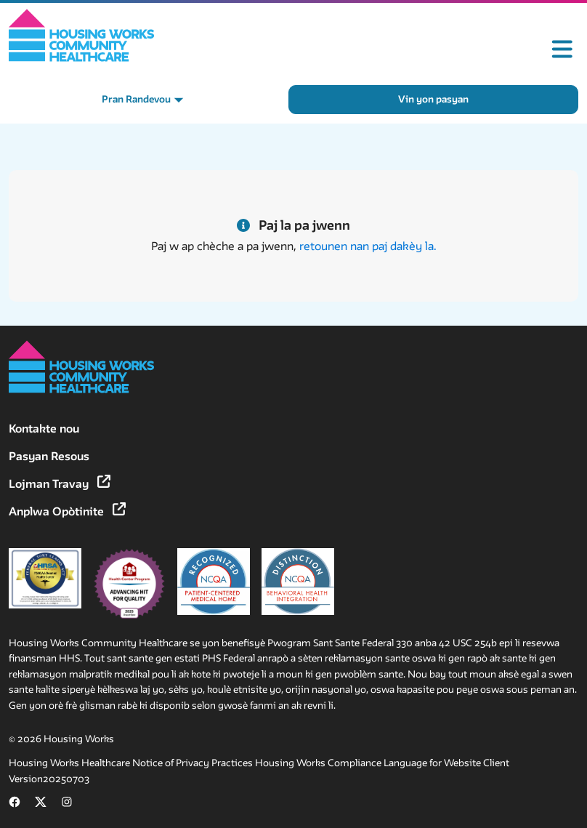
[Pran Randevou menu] (143, 99)
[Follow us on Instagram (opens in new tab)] (67, 804)
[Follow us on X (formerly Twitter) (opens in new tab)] (40, 804)
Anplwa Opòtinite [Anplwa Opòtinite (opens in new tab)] (67, 511)
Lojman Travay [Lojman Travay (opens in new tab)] (59, 484)
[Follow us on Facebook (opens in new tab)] (14, 804)
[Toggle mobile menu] (562, 49)
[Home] (82, 35)
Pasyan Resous (49, 456)
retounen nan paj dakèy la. (368, 246)
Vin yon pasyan (433, 99)
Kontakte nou (44, 428)
